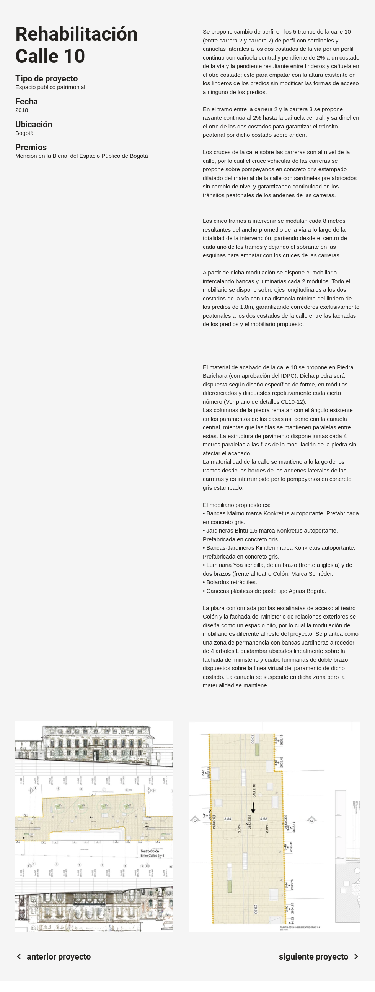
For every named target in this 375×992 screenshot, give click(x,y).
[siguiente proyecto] (319, 956)
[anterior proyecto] (53, 956)
